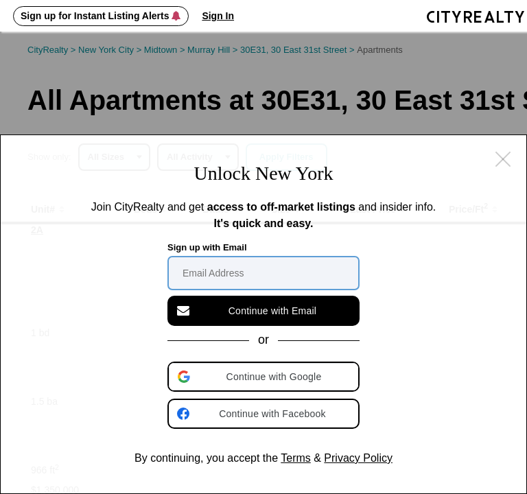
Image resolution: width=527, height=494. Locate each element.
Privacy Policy (358, 458)
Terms (296, 458)
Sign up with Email (207, 247)
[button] (265, 376)
